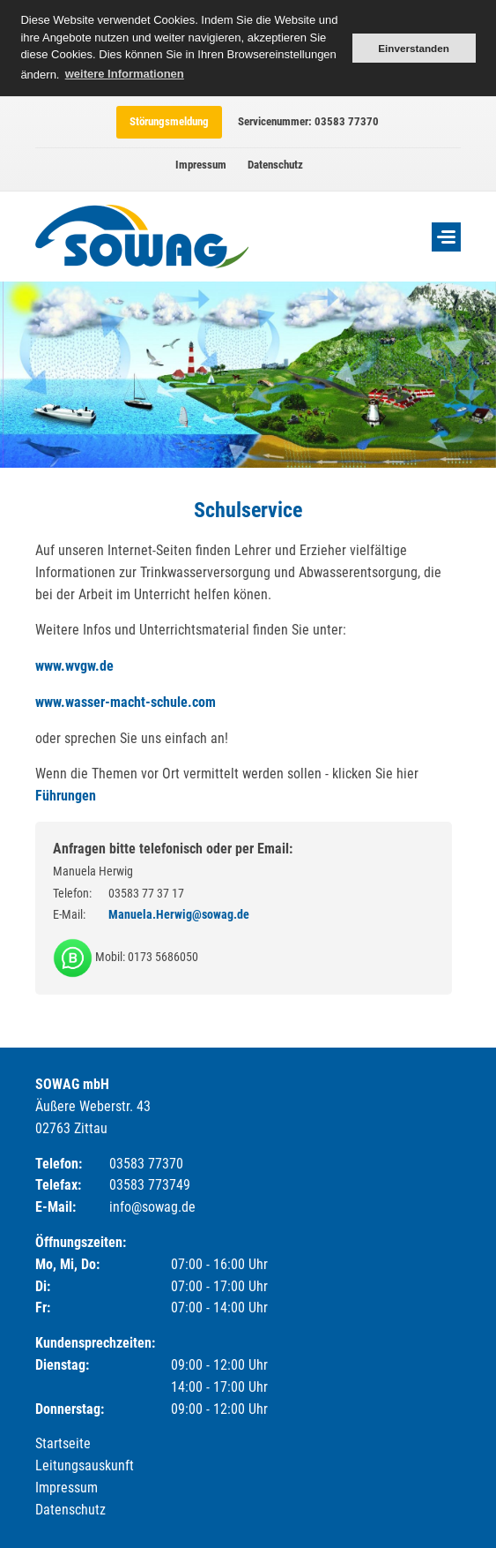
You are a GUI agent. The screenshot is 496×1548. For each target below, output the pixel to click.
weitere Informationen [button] (124, 73)
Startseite (63, 1443)
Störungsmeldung (169, 121)
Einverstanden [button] (413, 48)
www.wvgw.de (74, 666)
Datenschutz (275, 164)
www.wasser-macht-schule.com (125, 702)
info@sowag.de (152, 1207)
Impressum (200, 164)
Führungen (65, 795)
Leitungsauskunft (84, 1465)
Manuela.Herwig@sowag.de (178, 914)
